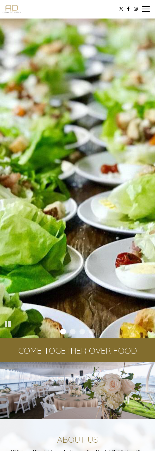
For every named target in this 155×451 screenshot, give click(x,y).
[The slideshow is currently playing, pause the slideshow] (8, 324)
